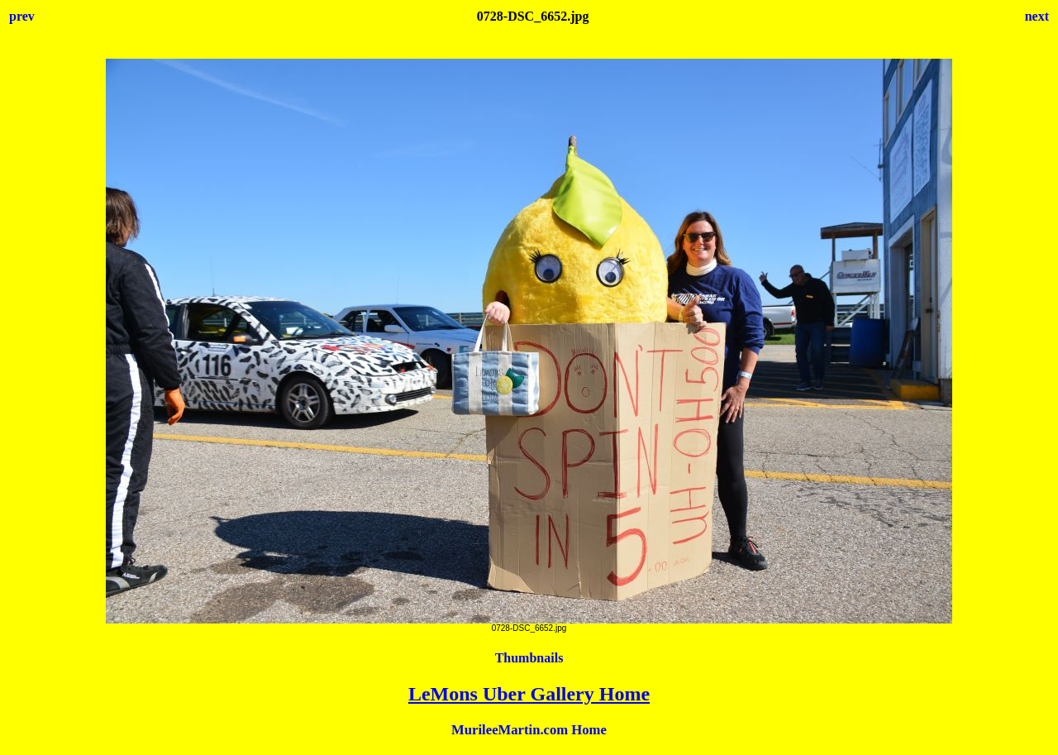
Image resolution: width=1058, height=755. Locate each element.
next (1037, 16)
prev (22, 16)
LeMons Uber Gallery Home (529, 694)
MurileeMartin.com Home (529, 730)
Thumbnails (529, 658)
